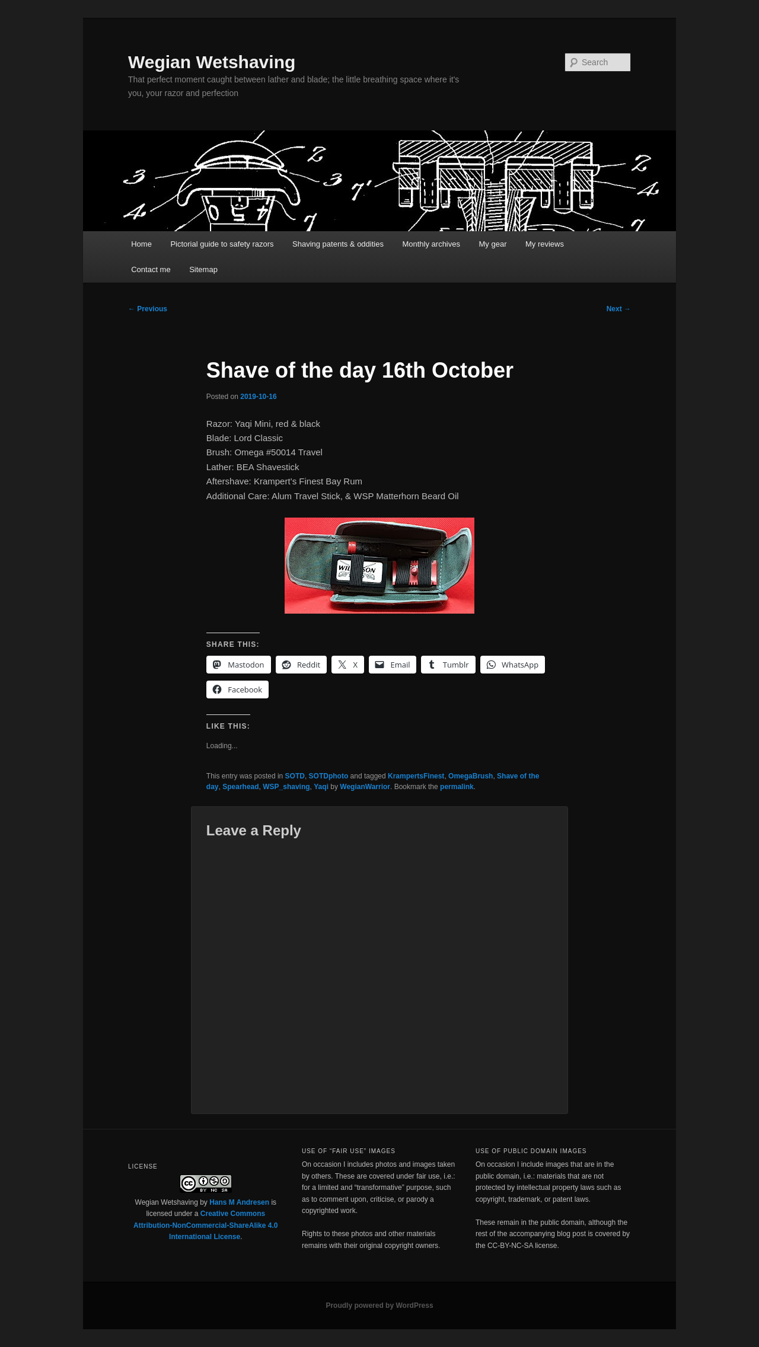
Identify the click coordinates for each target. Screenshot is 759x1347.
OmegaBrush (470, 776)
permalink (457, 787)
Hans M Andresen (239, 1202)
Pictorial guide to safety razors (221, 244)
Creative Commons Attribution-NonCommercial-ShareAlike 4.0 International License (205, 1225)
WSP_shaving (286, 787)
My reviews (544, 244)
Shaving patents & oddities (338, 244)
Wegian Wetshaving (211, 62)
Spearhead (240, 787)
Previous (147, 309)
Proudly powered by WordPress (379, 1305)
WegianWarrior (365, 787)
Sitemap (203, 269)
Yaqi (321, 787)
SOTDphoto (329, 776)
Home (141, 244)
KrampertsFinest (416, 776)
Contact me (150, 269)
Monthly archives (431, 244)
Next (619, 309)
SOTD (295, 776)
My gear (493, 244)
